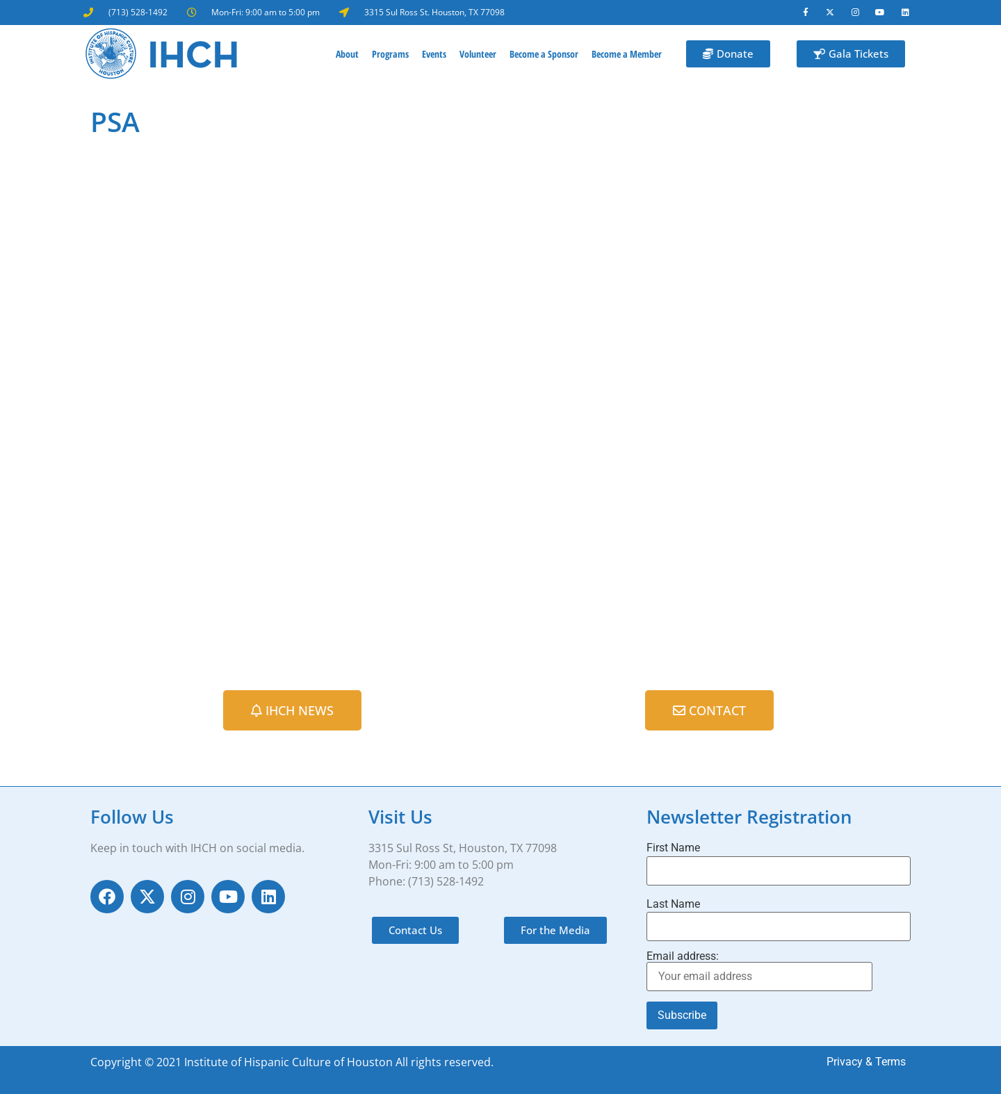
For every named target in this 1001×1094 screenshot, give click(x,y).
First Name (673, 848)
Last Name (673, 904)
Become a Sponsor (544, 53)
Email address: (759, 972)
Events (434, 53)
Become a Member (627, 53)
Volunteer (477, 53)
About (347, 53)
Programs (390, 53)
